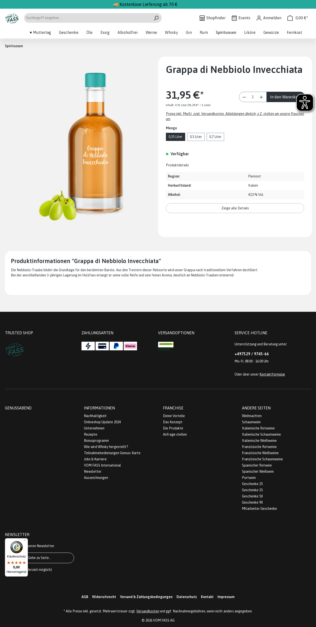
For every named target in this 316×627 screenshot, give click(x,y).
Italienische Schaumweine (261, 434)
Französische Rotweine (259, 447)
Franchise (173, 408)
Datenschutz (187, 597)
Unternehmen (94, 428)
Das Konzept (172, 422)
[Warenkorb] (297, 18)
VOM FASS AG (164, 620)
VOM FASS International (102, 465)
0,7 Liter (215, 137)
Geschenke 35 (252, 490)
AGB (84, 597)
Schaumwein (251, 422)
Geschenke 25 (252, 484)
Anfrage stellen (175, 434)
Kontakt (207, 597)
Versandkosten (147, 611)
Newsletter (92, 471)
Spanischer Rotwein (257, 465)
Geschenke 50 (252, 496)
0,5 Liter (196, 137)
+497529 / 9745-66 (252, 354)
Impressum (226, 597)
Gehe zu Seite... (39, 558)
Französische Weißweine (260, 453)
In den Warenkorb (286, 97)
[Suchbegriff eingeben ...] (87, 18)
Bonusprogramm (96, 441)
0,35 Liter (175, 137)
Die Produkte (173, 428)
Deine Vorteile (174, 416)
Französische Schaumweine (262, 459)
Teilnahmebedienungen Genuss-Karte (112, 453)
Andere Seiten (256, 408)
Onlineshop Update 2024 (102, 422)
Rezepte (90, 434)
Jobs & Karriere (95, 459)
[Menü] (25, 541)
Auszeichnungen (96, 478)
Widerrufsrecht (104, 597)
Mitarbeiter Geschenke (259, 509)
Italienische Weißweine (259, 441)
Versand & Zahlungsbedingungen (146, 597)
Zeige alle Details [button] (235, 208)
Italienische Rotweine (258, 428)
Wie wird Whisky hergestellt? (106, 447)
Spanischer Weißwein (258, 471)
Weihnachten (252, 416)
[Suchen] (156, 18)
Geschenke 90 (252, 502)
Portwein (249, 478)
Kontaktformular (272, 374)
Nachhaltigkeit (95, 416)
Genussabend (18, 408)
